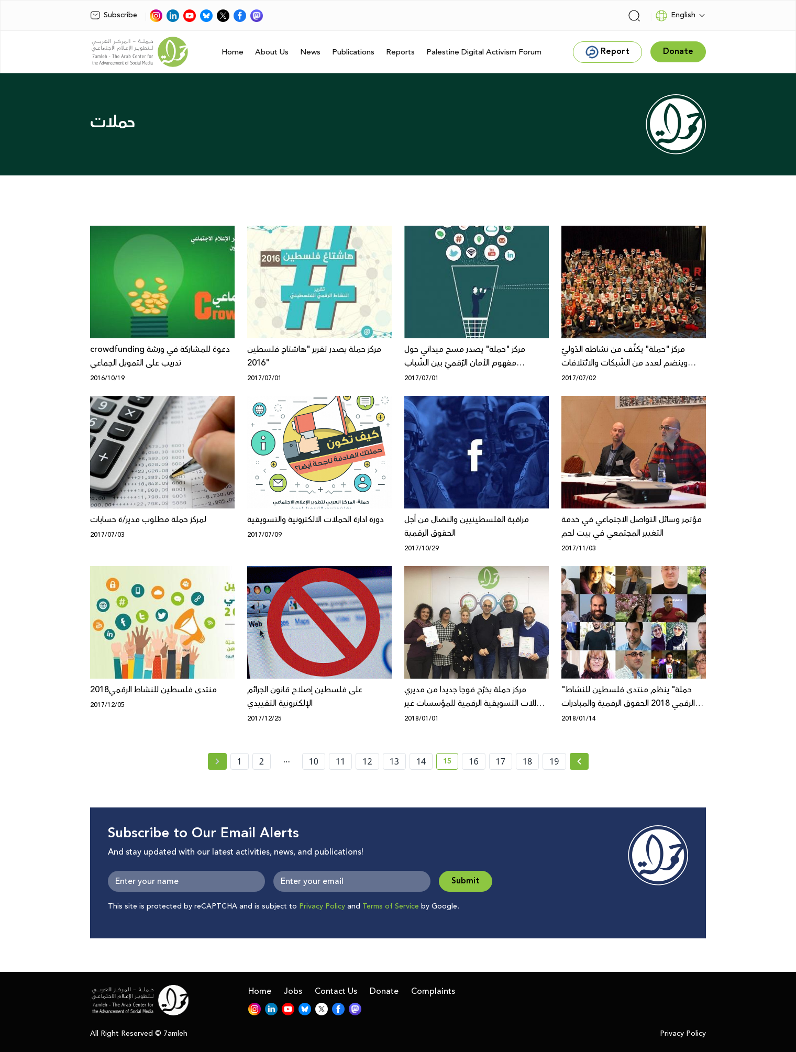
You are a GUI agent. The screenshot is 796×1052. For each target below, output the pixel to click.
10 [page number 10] (313, 761)
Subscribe (113, 15)
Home (233, 52)
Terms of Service (390, 906)
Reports (400, 52)
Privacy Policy (322, 906)
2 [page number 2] (261, 761)
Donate (384, 991)
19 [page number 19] (554, 761)
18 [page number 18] (527, 761)
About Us (272, 52)
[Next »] (579, 761)
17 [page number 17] (500, 761)
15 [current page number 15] (450, 763)
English (675, 15)
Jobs (293, 991)
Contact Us (336, 991)
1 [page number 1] (239, 761)
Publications (353, 52)
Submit (465, 881)
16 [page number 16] (473, 761)
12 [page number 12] (367, 761)
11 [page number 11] (340, 761)
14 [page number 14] (421, 761)
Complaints (433, 991)
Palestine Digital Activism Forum (483, 52)
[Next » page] (579, 761)
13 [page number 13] (394, 761)
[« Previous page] (217, 761)
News (310, 52)
